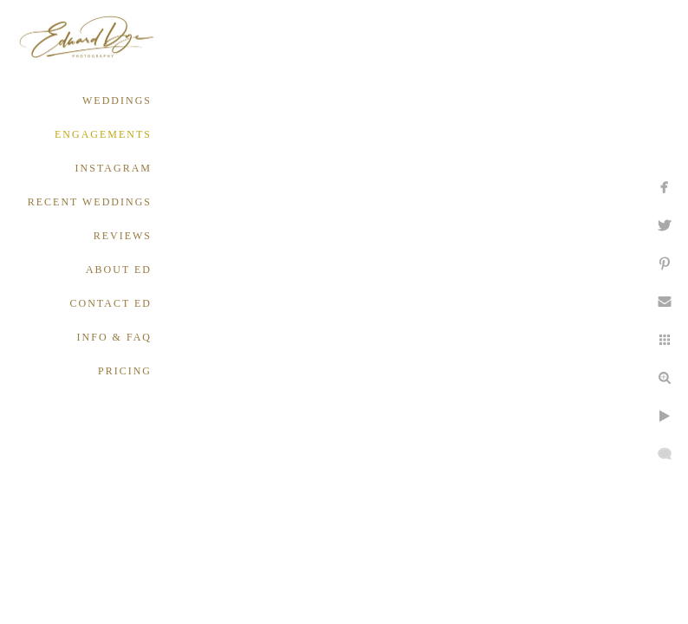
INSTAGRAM (113, 168)
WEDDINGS (117, 100)
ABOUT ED (119, 269)
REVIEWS (123, 236)
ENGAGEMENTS (103, 134)
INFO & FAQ (114, 337)
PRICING (125, 371)
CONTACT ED (111, 303)
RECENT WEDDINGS (90, 202)
